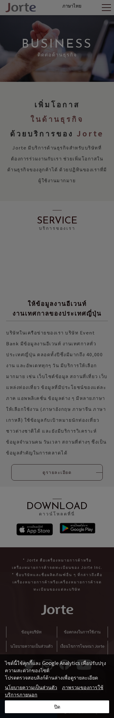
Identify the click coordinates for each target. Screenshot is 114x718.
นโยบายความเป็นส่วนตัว (31, 687)
